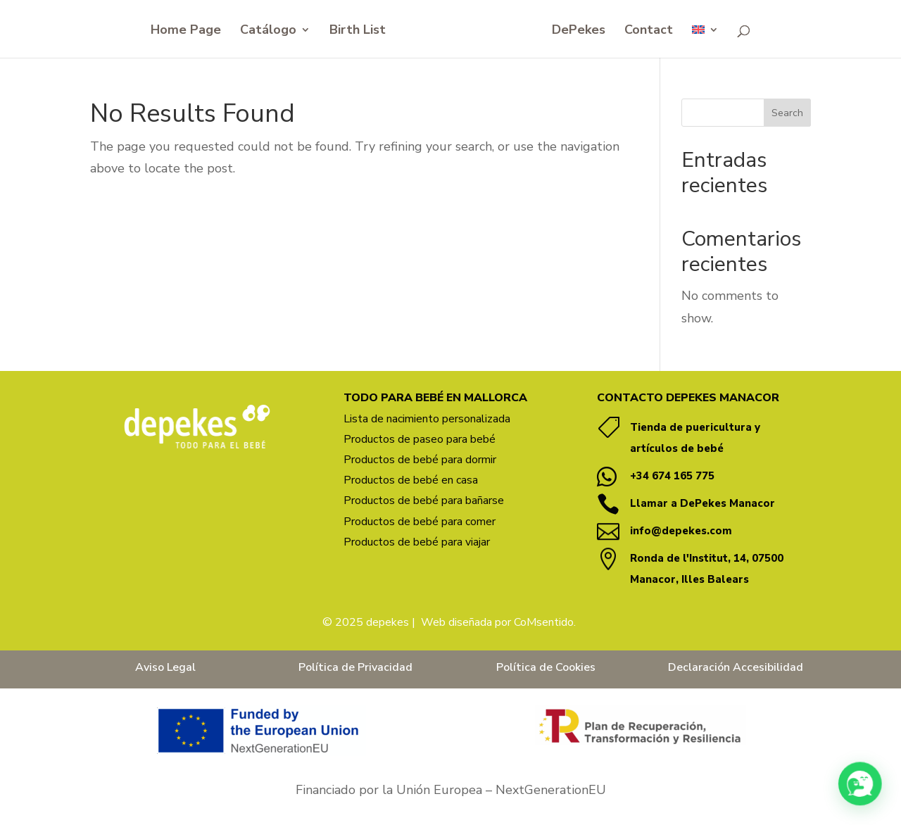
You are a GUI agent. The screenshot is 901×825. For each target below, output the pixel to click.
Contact (648, 31)
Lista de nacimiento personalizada (427, 419)
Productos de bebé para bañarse (424, 500)
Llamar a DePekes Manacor (702, 503)
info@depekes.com (681, 531)
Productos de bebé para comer (420, 521)
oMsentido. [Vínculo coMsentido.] (548, 622)
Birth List (357, 31)
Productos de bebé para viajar (417, 542)
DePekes (578, 31)
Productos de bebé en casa (411, 480)
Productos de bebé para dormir (420, 459)
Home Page (186, 31)
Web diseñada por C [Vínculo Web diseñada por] (470, 622)
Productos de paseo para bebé (420, 439)
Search (787, 113)
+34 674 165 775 (672, 476)
